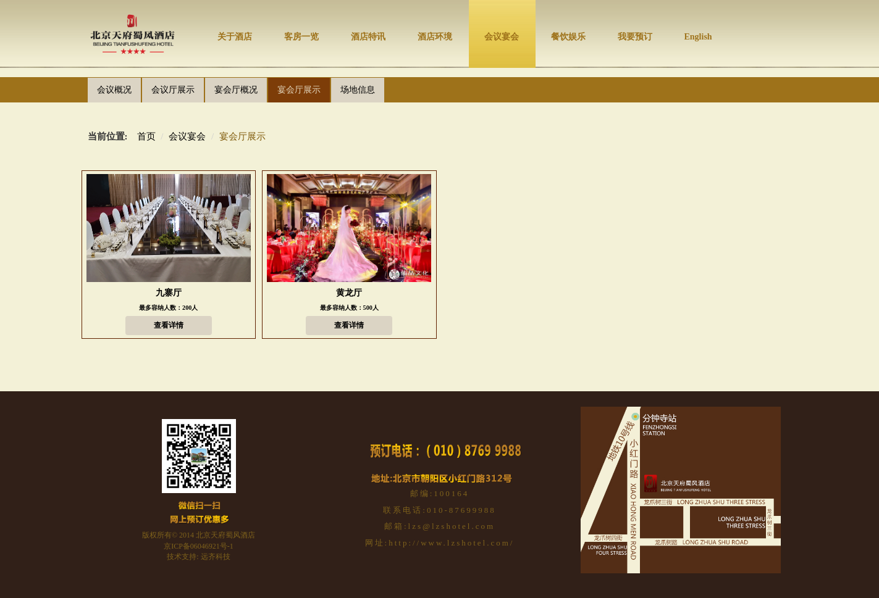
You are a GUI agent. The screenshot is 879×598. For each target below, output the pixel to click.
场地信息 (357, 89)
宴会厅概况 (236, 89)
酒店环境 (435, 36)
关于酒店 (234, 36)
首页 (146, 136)
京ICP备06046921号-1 (198, 546)
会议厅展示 (173, 89)
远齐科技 (215, 556)
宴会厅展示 (299, 89)
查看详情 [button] (168, 325)
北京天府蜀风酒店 (225, 535)
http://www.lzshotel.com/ (451, 542)
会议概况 (114, 89)
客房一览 (301, 36)
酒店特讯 (368, 36)
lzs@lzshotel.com (451, 526)
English (698, 36)
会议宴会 (501, 36)
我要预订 (635, 36)
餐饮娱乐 (568, 36)
